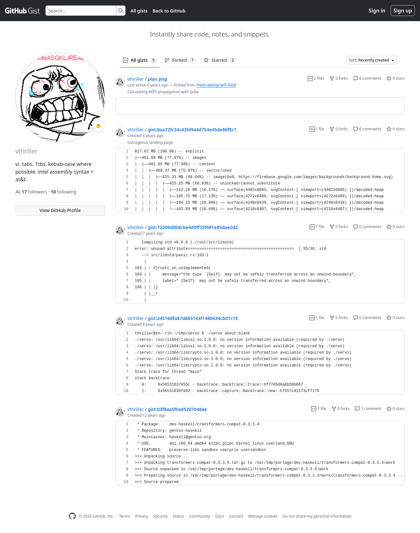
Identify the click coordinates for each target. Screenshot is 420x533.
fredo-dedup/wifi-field (216, 85)
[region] (260, 106)
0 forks (338, 78)
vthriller (135, 79)
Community (199, 516)
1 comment (368, 408)
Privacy (141, 516)
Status (178, 516)
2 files (316, 78)
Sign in (377, 10)
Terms (124, 516)
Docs (219, 516)
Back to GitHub (169, 11)
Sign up (402, 10)
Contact (236, 516)
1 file (317, 129)
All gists (139, 11)
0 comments (367, 78)
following (63, 192)
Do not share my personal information (317, 516)
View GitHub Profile (60, 210)
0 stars (395, 78)
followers (31, 192)
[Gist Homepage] (22, 10)
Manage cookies (262, 516)
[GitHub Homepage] (72, 516)
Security (160, 516)
